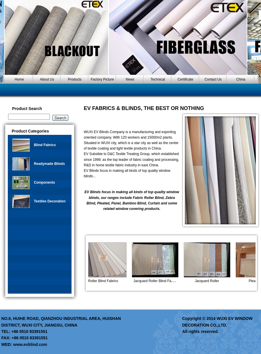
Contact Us (212, 79)
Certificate (185, 79)
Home (19, 79)
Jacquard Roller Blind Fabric (158, 281)
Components (44, 182)
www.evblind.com (30, 344)
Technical (158, 79)
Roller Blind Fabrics (106, 281)
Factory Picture (102, 79)
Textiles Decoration (49, 201)
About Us (47, 79)
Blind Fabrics (45, 145)
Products (74, 79)
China (240, 79)
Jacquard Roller (209, 281)
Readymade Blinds (49, 164)
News (130, 79)
